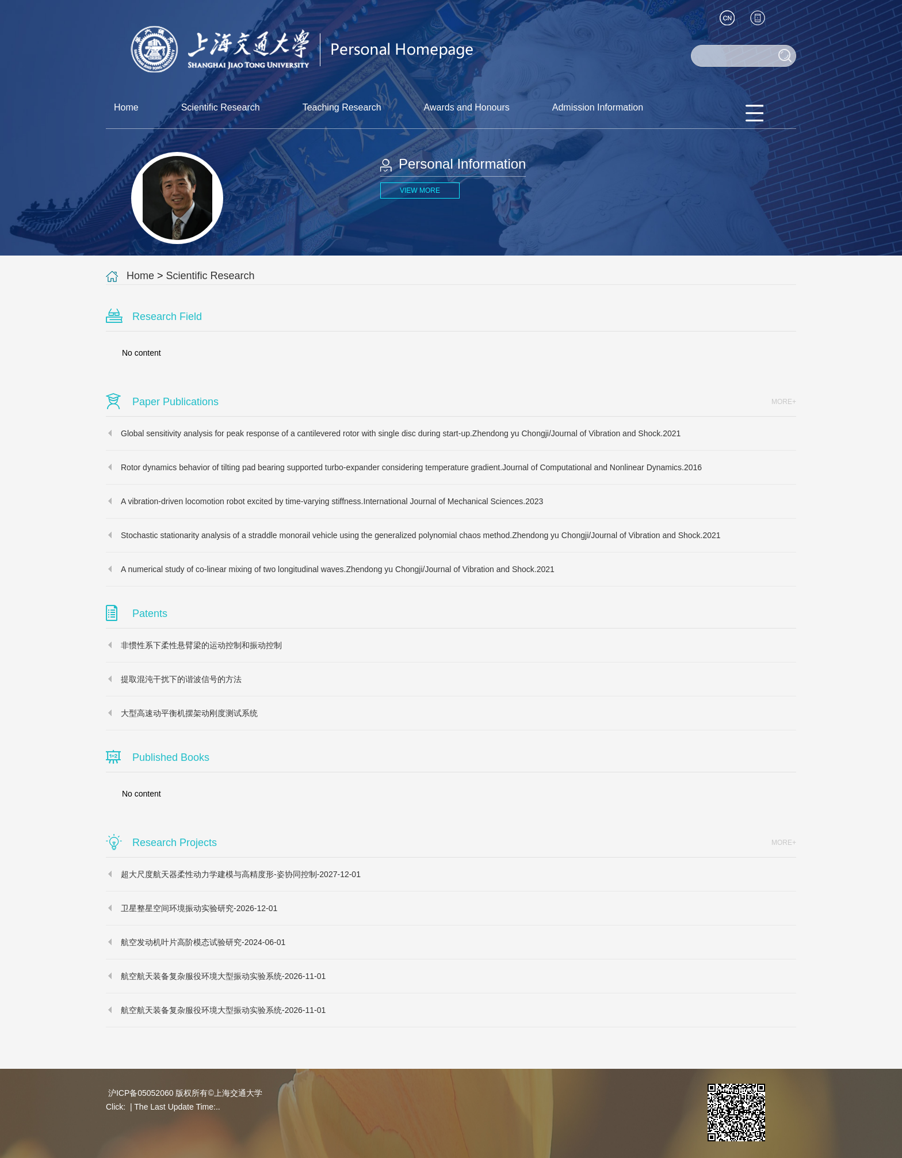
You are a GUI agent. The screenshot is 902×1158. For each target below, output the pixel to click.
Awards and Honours (467, 107)
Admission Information (597, 107)
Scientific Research (220, 107)
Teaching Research (342, 107)
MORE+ (783, 402)
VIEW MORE (420, 190)
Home (126, 107)
